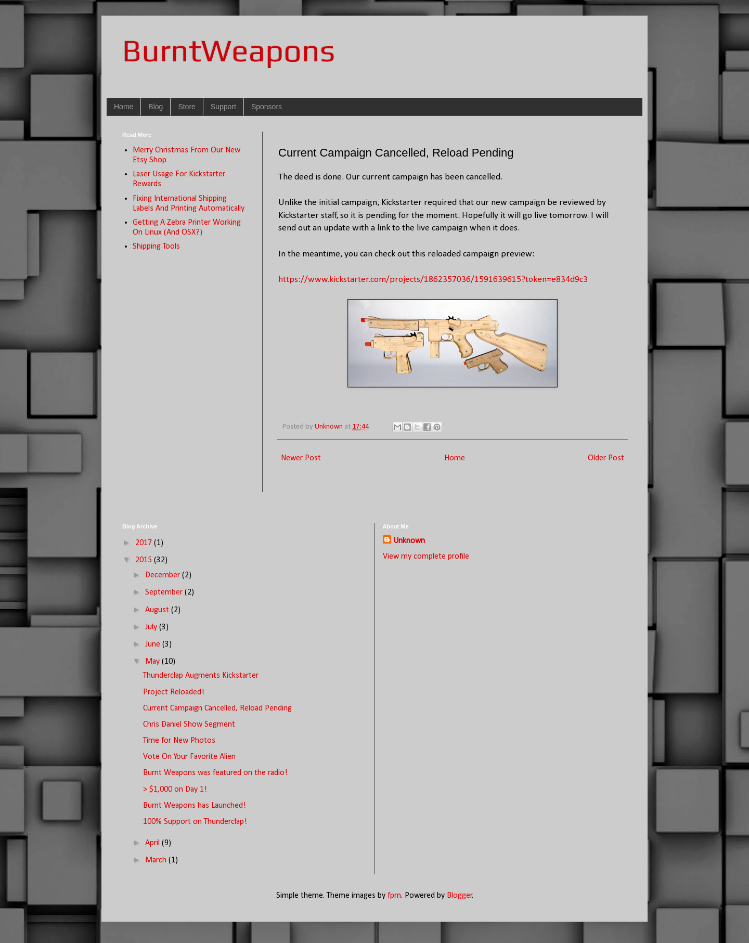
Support (223, 106)
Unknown (409, 541)
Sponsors (266, 106)
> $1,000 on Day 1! (175, 789)
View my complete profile (426, 556)
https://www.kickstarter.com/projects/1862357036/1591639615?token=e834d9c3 (433, 279)
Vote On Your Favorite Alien (189, 757)
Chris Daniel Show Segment (189, 724)
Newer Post (301, 458)
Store (186, 106)
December (163, 575)
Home (123, 106)
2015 (144, 560)
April (153, 843)
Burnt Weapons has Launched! (194, 806)
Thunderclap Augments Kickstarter (201, 675)
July (152, 627)
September (165, 592)
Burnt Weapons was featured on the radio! (215, 773)
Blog (155, 106)
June (153, 644)
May (153, 661)
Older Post (606, 458)
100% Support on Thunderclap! (195, 822)
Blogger (459, 896)
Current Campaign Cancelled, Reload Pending (217, 708)
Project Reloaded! (173, 692)
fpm (394, 896)
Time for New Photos (179, 741)
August (158, 610)
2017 (144, 543)
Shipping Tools (156, 246)
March (157, 860)
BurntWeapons (228, 50)
